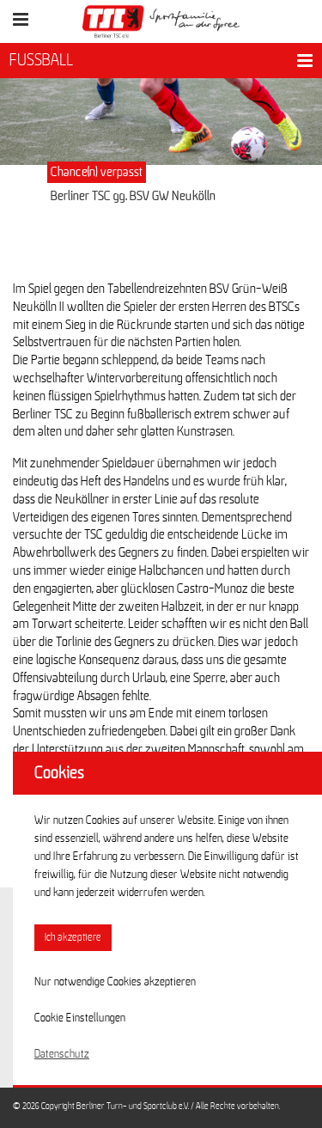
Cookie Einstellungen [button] (79, 1018)
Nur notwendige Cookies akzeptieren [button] (115, 982)
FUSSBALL (41, 60)
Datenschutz (61, 1054)
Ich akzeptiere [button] (73, 937)
